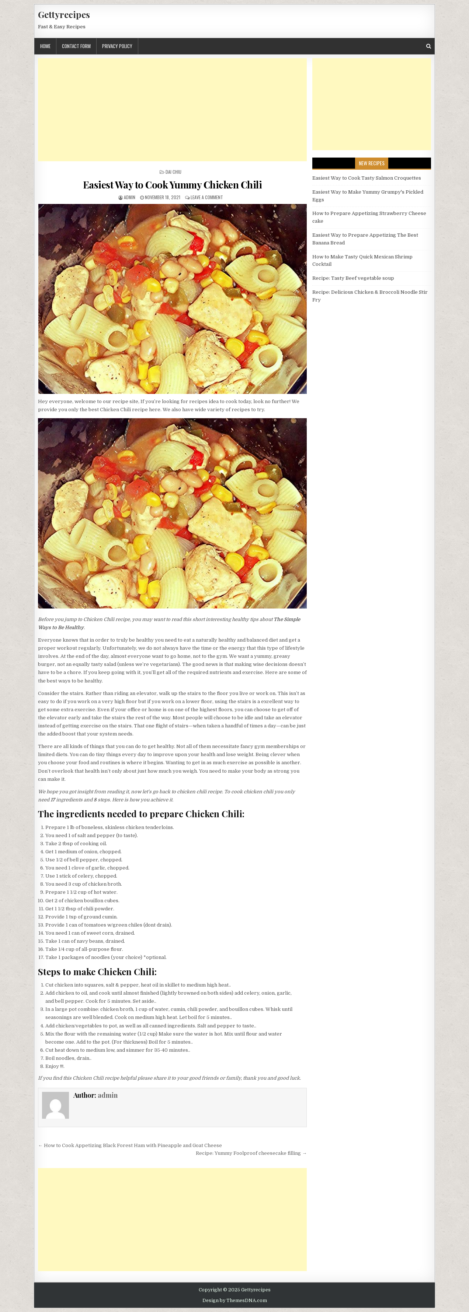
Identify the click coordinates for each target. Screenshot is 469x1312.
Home (45, 46)
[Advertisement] (172, 109)
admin (129, 197)
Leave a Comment (207, 197)
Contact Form (76, 46)
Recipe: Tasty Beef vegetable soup (353, 278)
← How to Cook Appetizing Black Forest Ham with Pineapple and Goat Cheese (130, 1145)
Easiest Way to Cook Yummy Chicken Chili (172, 184)
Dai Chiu (173, 172)
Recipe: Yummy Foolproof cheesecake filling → (251, 1153)
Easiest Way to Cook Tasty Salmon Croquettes (366, 178)
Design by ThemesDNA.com (234, 1300)
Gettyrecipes (64, 14)
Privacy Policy (117, 46)
